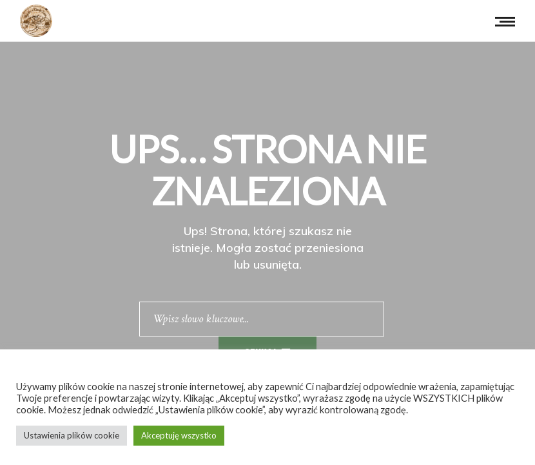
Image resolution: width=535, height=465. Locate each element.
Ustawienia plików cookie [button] (71, 435)
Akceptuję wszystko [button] (179, 435)
